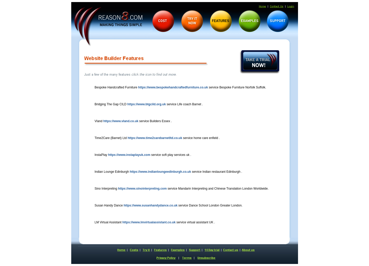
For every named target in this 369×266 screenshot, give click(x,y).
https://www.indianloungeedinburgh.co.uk (160, 172)
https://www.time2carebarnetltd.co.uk (155, 138)
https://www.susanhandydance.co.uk (150, 205)
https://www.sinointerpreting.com (142, 188)
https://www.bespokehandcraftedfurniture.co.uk (173, 87)
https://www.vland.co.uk (120, 121)
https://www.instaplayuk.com (129, 155)
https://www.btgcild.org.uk (146, 104)
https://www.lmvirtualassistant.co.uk (149, 222)
